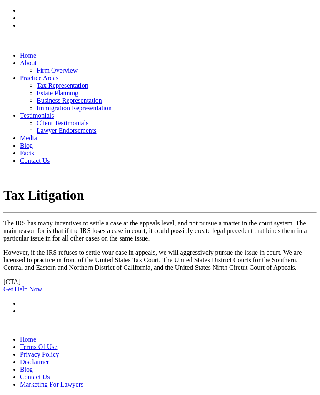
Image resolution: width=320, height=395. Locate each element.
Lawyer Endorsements (67, 130)
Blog (26, 145)
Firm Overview (57, 70)
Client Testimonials (62, 123)
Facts (27, 153)
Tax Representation (62, 85)
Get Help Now (22, 289)
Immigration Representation (74, 107)
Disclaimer (34, 361)
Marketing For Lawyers (51, 384)
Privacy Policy (39, 354)
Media (28, 138)
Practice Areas (39, 77)
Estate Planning (57, 92)
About (28, 62)
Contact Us (35, 160)
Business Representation (69, 100)
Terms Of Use (39, 346)
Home (28, 55)
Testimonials (37, 115)
